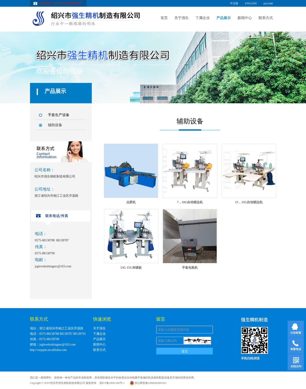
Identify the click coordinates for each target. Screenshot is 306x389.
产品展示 (223, 18)
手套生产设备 (58, 115)
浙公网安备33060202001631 (148, 383)
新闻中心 (245, 18)
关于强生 (181, 18)
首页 (164, 18)
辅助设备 (55, 125)
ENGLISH (251, 3)
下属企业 (202, 18)
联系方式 (266, 18)
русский (268, 3)
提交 (185, 351)
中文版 (234, 3)
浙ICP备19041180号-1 (111, 383)
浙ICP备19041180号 (183, 383)
